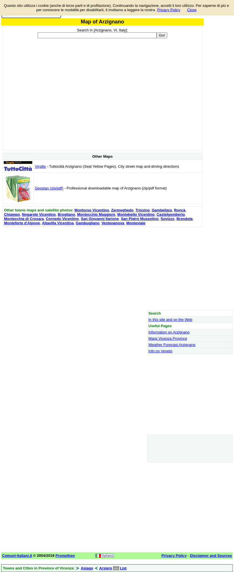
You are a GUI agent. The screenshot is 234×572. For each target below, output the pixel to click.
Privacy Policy (168, 10)
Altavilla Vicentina (58, 223)
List (123, 568)
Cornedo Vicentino (62, 219)
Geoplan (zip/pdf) (49, 188)
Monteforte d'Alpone (22, 223)
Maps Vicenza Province (167, 338)
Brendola (184, 219)
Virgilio (40, 166)
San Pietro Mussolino (139, 219)
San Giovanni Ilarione (100, 219)
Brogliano (66, 214)
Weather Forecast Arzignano (171, 345)
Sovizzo (167, 219)
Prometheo (65, 555)
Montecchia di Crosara (24, 219)
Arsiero (105, 568)
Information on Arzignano (169, 332)
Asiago (87, 568)
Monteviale (135, 223)
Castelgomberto (171, 214)
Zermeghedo (122, 210)
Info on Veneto (160, 351)
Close (192, 10)
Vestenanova (113, 223)
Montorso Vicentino (91, 210)
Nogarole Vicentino (39, 214)
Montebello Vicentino (136, 214)
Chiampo (12, 214)
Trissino (143, 210)
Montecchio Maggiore (96, 214)
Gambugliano (87, 223)
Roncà (179, 210)
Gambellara (162, 210)
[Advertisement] (102, 268)
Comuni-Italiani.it (17, 555)
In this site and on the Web (170, 319)
